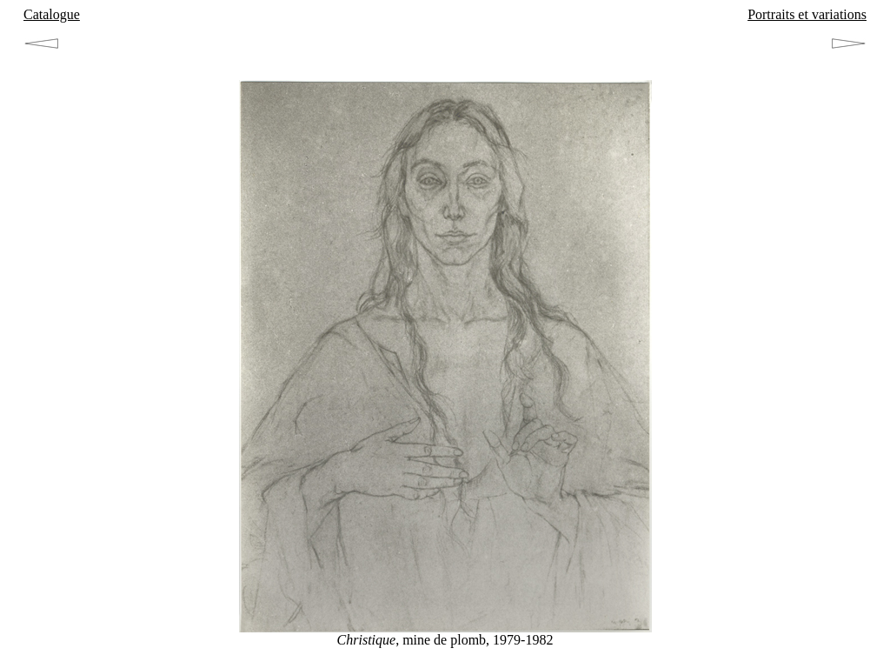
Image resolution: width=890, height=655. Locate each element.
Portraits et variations (807, 14)
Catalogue (51, 14)
